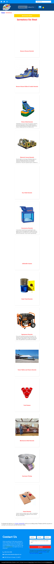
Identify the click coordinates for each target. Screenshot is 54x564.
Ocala (16, 523)
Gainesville (21, 523)
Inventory (23, 7)
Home (3, 12)
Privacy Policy (42, 552)
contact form (8, 546)
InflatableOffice (49, 562)
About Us (32, 7)
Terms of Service (34, 553)
